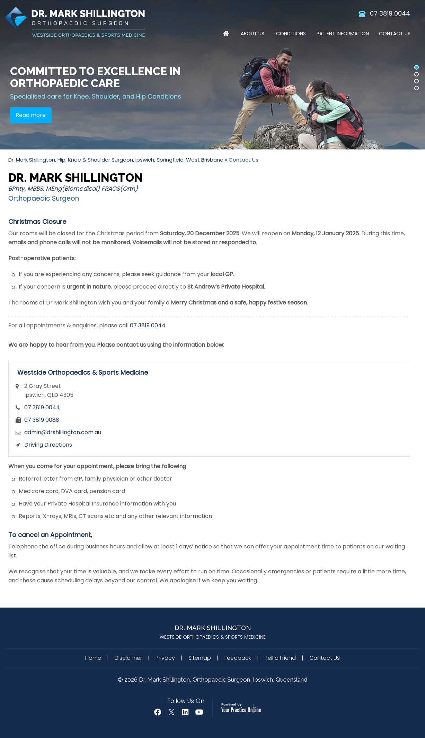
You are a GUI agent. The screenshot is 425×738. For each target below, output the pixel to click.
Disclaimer (128, 658)
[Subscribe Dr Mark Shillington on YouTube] (199, 712)
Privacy (165, 658)
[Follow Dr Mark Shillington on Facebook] (157, 712)
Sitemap (199, 658)
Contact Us (394, 33)
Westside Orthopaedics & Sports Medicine (82, 372)
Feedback (237, 658)
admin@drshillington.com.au (62, 432)
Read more (31, 115)
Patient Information (343, 33)
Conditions (291, 33)
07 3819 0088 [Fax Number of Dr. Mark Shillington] (41, 420)
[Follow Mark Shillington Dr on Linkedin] (185, 712)
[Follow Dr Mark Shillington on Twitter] (171, 712)
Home (226, 34)
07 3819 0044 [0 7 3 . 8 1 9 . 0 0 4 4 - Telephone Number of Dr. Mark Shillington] (390, 13)
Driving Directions (48, 445)
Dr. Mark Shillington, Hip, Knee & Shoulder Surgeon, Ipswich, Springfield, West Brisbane (115, 159)
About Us (252, 33)
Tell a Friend (280, 658)
